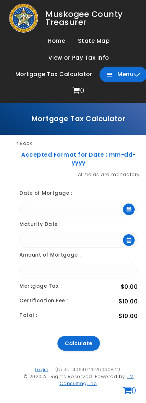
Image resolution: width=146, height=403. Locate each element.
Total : (28, 315)
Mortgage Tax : (40, 286)
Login (42, 369)
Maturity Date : (40, 224)
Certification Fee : (43, 300)
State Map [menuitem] (94, 41)
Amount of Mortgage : (50, 254)
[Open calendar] (129, 209)
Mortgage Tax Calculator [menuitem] (54, 74)
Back (24, 143)
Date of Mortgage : (45, 193)
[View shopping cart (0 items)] (129, 391)
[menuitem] (79, 91)
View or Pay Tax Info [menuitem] (78, 57)
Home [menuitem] (56, 41)
